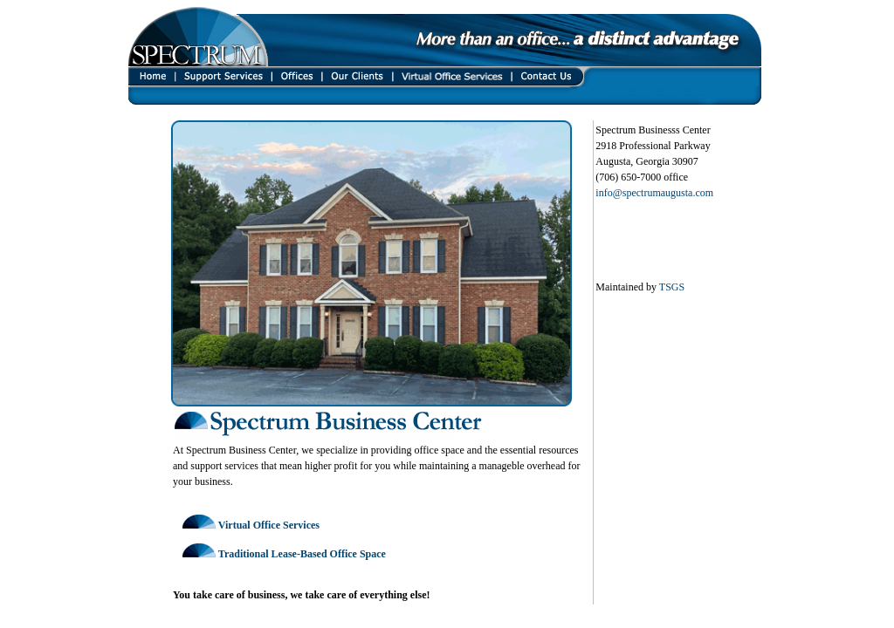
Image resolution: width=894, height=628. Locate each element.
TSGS (671, 287)
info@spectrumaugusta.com (654, 193)
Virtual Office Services (269, 525)
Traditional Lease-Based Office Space (302, 554)
